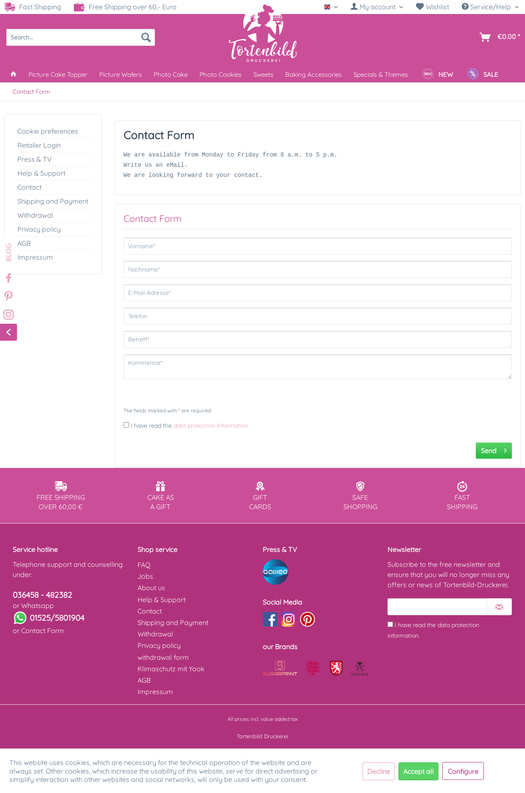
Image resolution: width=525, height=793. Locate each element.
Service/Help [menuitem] (487, 7)
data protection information (211, 425)
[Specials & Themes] (381, 74)
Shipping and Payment (52, 201)
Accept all (418, 771)
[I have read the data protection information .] (126, 425)
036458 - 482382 (42, 595)
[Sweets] (263, 74)
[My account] (377, 7)
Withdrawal (35, 215)
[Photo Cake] (171, 74)
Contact (29, 187)
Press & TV (34, 159)
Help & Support (41, 173)
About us (151, 587)
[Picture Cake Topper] (57, 74)
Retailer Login (39, 145)
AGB (24, 243)
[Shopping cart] (498, 37)
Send (494, 449)
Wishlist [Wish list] (432, 7)
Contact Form (42, 630)
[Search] (146, 37)
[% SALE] (482, 74)
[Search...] (80, 37)
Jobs (145, 576)
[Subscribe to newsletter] (499, 606)
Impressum (35, 257)
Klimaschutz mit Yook (171, 668)
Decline (378, 771)
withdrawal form (163, 657)
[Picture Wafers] (120, 74)
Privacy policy (39, 229)
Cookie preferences (47, 131)
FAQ (144, 564)
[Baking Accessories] (313, 74)
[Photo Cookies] (220, 74)
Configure (463, 771)
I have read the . (190, 425)
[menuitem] (377, 7)
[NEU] (437, 74)
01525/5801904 (57, 618)
